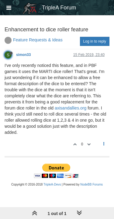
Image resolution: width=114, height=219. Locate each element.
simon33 (23, 55)
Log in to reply (94, 41)
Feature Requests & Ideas (38, 39)
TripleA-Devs (52, 184)
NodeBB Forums (91, 184)
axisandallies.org (70, 108)
